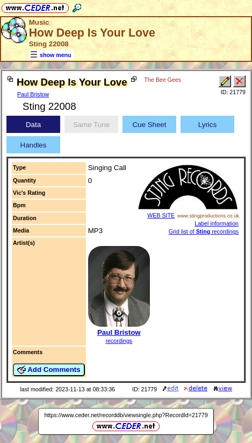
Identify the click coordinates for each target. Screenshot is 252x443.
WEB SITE (161, 215)
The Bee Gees (162, 79)
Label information (217, 223)
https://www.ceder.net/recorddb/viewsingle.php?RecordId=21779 (125, 415)
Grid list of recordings (204, 231)
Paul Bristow (33, 94)
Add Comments (49, 369)
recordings (118, 340)
